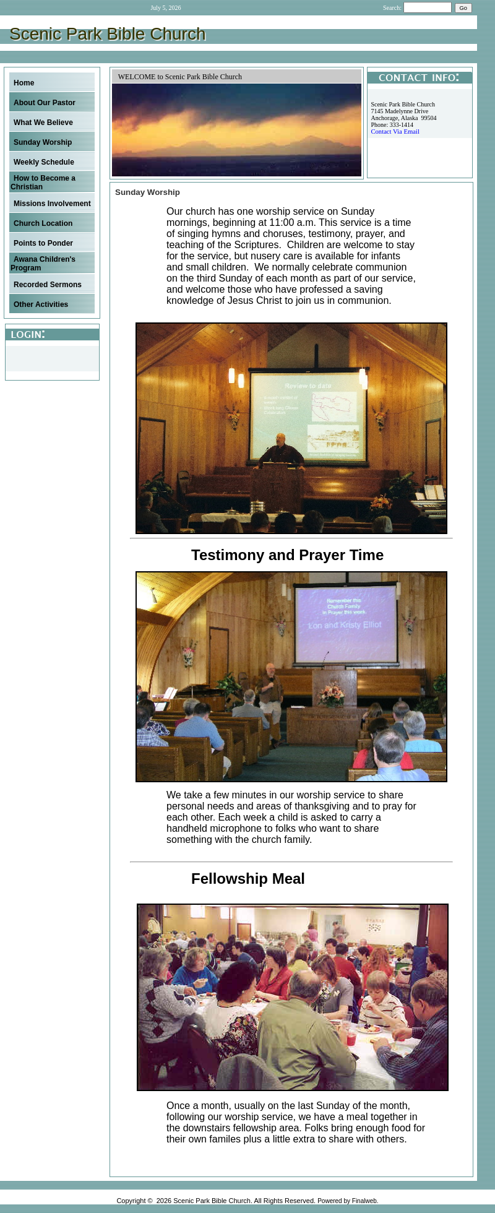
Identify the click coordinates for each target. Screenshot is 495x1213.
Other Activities (41, 304)
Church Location (43, 223)
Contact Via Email (395, 131)
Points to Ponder (43, 243)
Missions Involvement (52, 203)
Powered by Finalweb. (347, 1201)
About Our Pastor (44, 102)
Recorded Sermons (48, 284)
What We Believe (43, 122)
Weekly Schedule (44, 162)
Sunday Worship (43, 142)
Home (24, 83)
